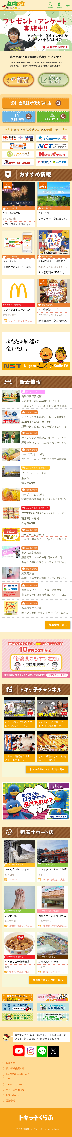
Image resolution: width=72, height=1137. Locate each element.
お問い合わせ (13, 1095)
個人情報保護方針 (15, 1068)
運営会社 (10, 1100)
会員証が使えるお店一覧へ (48, 980)
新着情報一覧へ (57, 624)
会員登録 (59, 5)
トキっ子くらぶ (13, 5)
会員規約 (10, 1063)
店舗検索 (50, 5)
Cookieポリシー (14, 1084)
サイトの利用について (17, 1089)
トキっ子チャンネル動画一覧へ (46, 769)
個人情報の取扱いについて (17, 1076)
